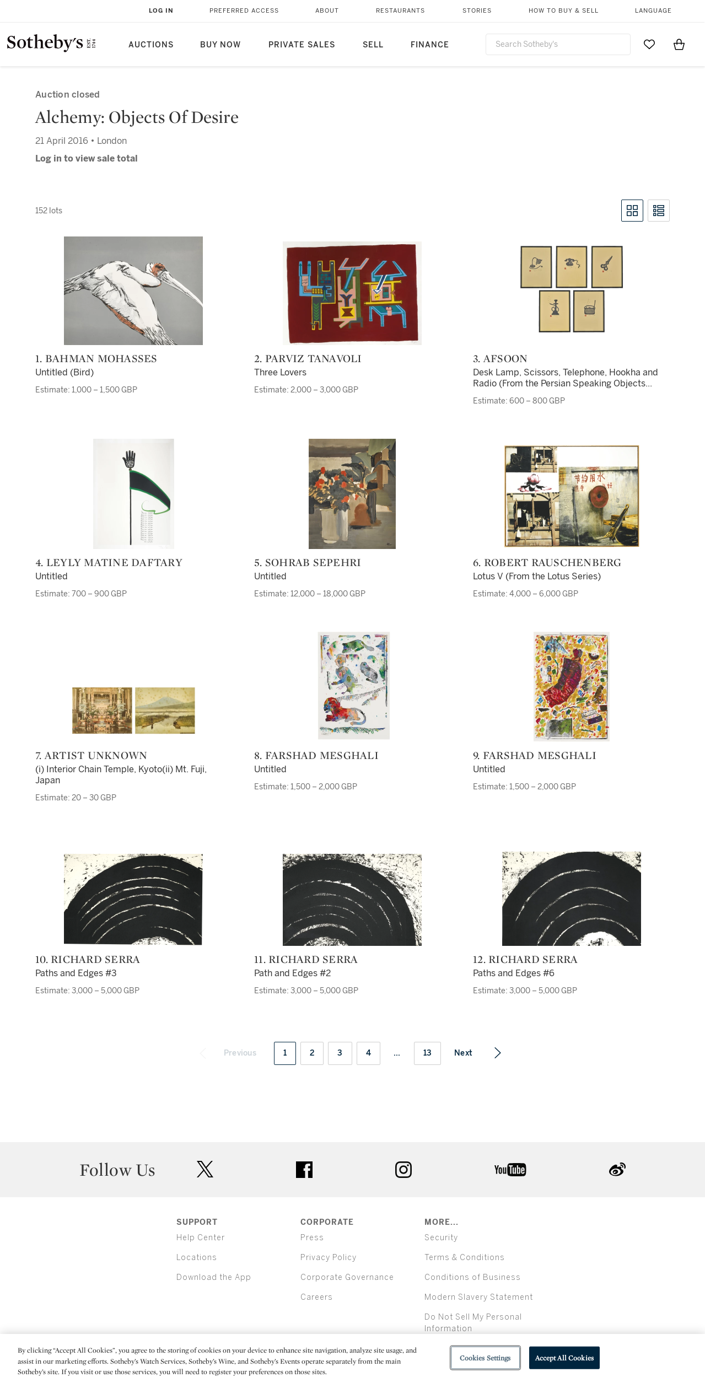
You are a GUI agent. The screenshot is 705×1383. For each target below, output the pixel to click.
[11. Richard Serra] (352, 900)
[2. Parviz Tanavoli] (352, 293)
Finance (430, 45)
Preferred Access (244, 10)
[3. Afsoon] (571, 290)
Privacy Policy (328, 1257)
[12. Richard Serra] (571, 899)
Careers (316, 1297)
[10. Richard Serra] (133, 900)
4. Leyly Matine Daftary (108, 562)
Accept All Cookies (564, 1357)
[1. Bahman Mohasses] (133, 290)
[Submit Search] (617, 44)
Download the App (213, 1277)
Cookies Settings (485, 1357)
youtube (510, 1169)
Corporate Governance (347, 1277)
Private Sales (301, 45)
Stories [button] (477, 10)
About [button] (327, 10)
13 (427, 1053)
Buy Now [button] (220, 45)
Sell (373, 45)
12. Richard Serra (525, 959)
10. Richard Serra (87, 959)
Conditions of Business (472, 1277)
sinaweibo (617, 1169)
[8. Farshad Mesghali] (352, 687)
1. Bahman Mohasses (96, 358)
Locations (196, 1257)
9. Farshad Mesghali (534, 755)
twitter (205, 1169)
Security (441, 1237)
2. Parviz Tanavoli (308, 358)
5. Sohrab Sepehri (307, 562)
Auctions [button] (151, 45)
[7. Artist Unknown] (133, 710)
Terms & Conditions (464, 1257)
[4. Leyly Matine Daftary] (133, 494)
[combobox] (558, 44)
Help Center (200, 1237)
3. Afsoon (500, 358)
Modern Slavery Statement (478, 1297)
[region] (352, 1358)
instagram (403, 1169)
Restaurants (400, 10)
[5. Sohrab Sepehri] (352, 494)
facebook (304, 1169)
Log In (161, 10)
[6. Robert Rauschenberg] (571, 496)
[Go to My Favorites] (649, 44)
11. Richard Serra (306, 959)
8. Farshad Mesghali (316, 755)
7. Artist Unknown (91, 755)
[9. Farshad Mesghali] (572, 687)
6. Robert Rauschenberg (547, 562)
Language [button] (653, 10)
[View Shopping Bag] (679, 44)
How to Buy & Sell (564, 10)
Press (312, 1237)
